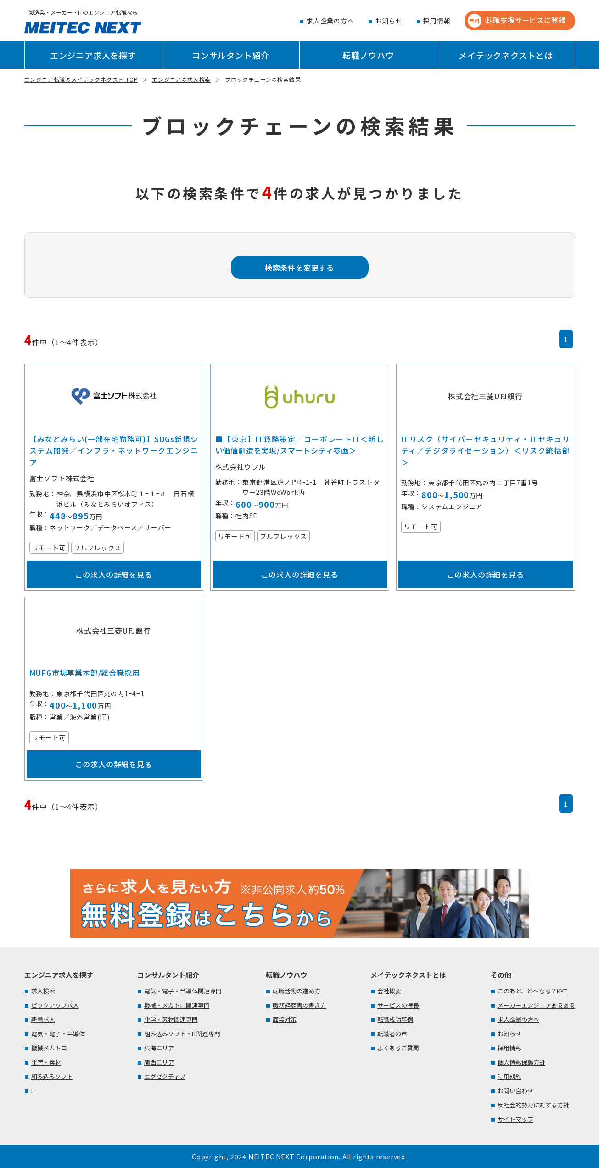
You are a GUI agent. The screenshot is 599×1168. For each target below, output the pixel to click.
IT (33, 1090)
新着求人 (43, 1019)
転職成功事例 (395, 1019)
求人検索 (43, 991)
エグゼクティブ (164, 1076)
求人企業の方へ (330, 20)
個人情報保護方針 (521, 1062)
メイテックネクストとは (506, 55)
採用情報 (436, 20)
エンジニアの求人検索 (181, 79)
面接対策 (285, 1019)
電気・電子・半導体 (58, 1033)
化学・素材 (46, 1062)
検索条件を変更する (299, 267)
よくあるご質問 (398, 1047)
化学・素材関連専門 (171, 1019)
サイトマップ (515, 1119)
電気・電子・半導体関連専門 (183, 991)
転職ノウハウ (368, 55)
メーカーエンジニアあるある (536, 1005)
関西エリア (159, 1062)
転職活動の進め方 (296, 991)
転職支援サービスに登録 (517, 21)
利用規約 (509, 1076)
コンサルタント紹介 (230, 55)
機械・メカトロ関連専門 (177, 1005)
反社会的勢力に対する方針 (533, 1104)
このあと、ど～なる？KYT (532, 991)
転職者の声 (392, 1033)
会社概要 (389, 991)
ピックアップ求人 (55, 1005)
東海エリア (159, 1047)
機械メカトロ (49, 1047)
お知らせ (388, 20)
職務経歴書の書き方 (299, 1005)
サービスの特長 (398, 1005)
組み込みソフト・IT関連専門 (182, 1033)
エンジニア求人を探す (93, 55)
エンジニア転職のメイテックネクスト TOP (81, 79)
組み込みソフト (52, 1076)
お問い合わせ (515, 1090)
